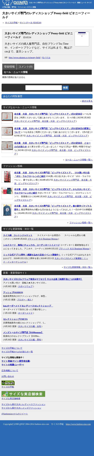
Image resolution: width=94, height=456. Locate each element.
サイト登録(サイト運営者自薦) (15, 361)
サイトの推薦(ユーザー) (12, 365)
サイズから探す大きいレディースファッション (23, 404)
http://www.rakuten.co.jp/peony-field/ (24, 57)
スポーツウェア (25, 286)
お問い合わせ (7, 376)
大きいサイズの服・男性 (29, 340)
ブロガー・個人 (24, 300)
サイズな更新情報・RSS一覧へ (78, 267)
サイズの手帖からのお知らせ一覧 (17, 352)
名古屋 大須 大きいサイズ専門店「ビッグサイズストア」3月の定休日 (48, 114)
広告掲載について (9, 370)
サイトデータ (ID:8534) (30, 23)
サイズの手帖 (11, 23)
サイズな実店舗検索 (10, 398)
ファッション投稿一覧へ (81, 222)
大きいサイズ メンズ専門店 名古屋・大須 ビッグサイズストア (44, 121)
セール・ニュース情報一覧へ (79, 160)
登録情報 (9, 66)
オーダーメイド (25, 313)
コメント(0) (25, 66)
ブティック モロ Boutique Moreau (42, 239)
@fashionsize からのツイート (14, 414)
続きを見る (87, 101)
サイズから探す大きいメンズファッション (21, 408)
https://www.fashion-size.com (78, 424)
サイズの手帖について (11, 348)
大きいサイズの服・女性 (29, 326)
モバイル (46, 57)
